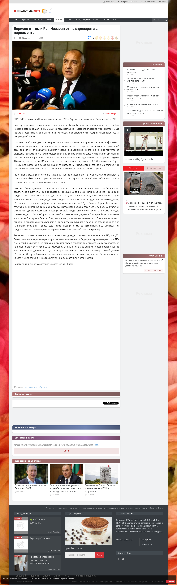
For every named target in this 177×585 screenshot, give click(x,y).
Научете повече (67, 578)
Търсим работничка (40, 556)
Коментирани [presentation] (154, 168)
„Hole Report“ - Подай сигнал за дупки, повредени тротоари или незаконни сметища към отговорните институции (144, 206)
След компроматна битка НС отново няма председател (143, 97)
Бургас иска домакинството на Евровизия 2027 (65, 487)
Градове (105, 19)
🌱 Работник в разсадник (37, 540)
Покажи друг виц (153, 270)
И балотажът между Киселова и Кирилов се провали (141, 79)
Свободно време (82, 19)
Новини (58, 19)
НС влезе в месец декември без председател (141, 70)
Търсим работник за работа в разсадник (40, 521)
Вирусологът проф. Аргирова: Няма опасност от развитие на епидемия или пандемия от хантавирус (30, 490)
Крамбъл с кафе (73, 548)
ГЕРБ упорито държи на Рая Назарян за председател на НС (145, 111)
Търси (99, 555)
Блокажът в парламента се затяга (142, 104)
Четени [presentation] (133, 168)
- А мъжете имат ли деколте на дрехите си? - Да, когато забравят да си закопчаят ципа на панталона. (143, 263)
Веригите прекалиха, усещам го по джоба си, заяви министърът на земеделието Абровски (101, 488)
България (20, 113)
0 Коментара (111, 113)
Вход (66, 451)
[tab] (133, 169)
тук (96, 445)
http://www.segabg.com (35, 387)
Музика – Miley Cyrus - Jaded (139, 159)
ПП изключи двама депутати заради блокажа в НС (143, 88)
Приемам (170, 581)
